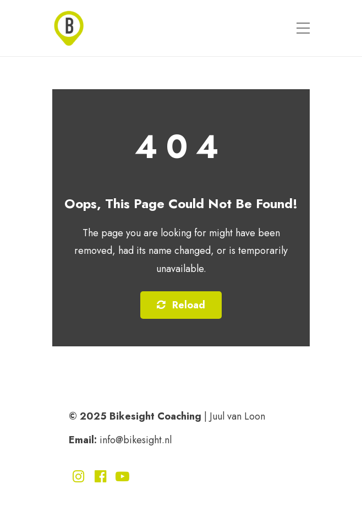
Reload (181, 305)
